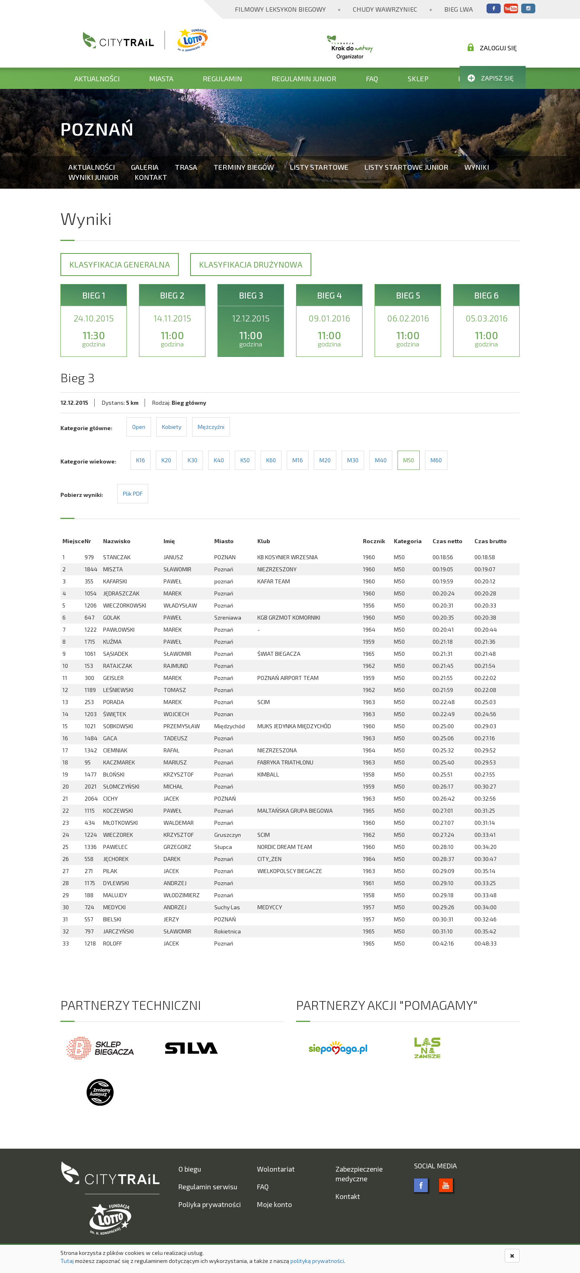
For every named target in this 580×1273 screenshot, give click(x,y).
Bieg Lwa (458, 9)
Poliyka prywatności (209, 1204)
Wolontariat (276, 1169)
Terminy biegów (243, 167)
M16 (297, 460)
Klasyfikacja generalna (119, 264)
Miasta (161, 78)
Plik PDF (133, 493)
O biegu (189, 1169)
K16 (140, 460)
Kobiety (171, 426)
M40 (381, 460)
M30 (352, 460)
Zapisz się (491, 78)
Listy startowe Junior (406, 167)
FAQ (372, 78)
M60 (436, 460)
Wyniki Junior (93, 177)
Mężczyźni (211, 426)
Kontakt (151, 177)
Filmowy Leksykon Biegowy (280, 9)
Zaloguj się (492, 47)
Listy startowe (319, 167)
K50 (245, 460)
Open (138, 426)
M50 (408, 460)
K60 (271, 460)
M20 (325, 460)
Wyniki (476, 167)
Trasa (186, 167)
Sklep (418, 78)
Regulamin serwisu (207, 1186)
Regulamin (222, 78)
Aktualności (97, 78)
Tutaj (67, 1260)
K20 (166, 460)
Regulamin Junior (303, 78)
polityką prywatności (317, 1260)
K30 (192, 460)
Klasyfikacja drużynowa (250, 264)
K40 (219, 460)
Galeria (145, 167)
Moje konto (274, 1204)
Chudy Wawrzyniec (385, 9)
